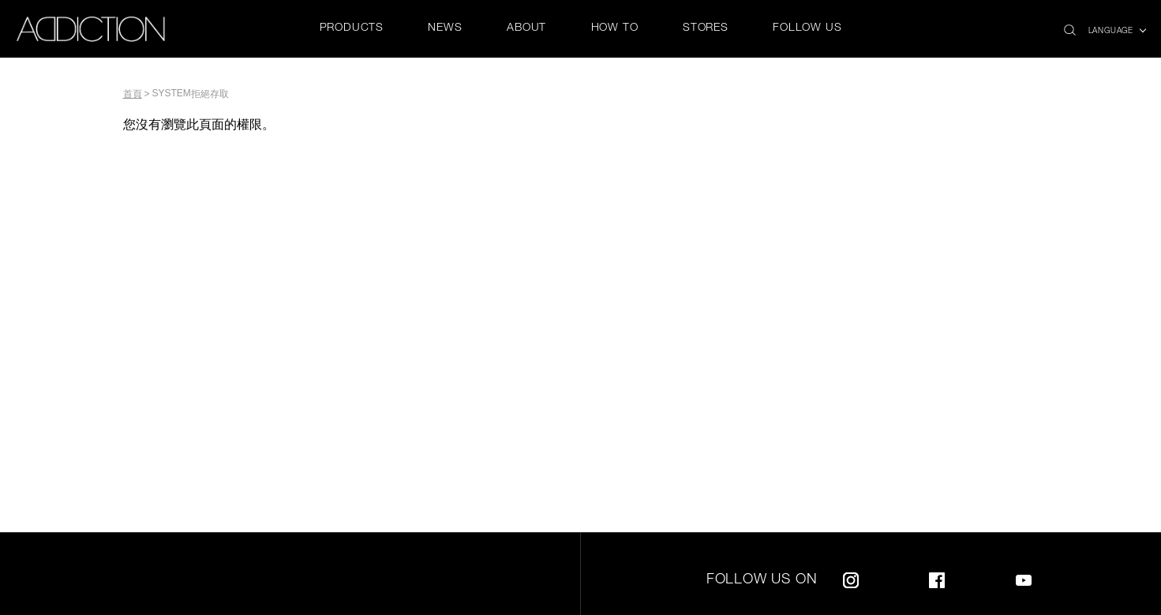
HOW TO (615, 28)
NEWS (445, 28)
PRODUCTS (352, 28)
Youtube (1024, 577)
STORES (705, 28)
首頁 (132, 93)
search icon (1070, 25)
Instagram (851, 577)
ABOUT (526, 28)
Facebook (937, 577)
